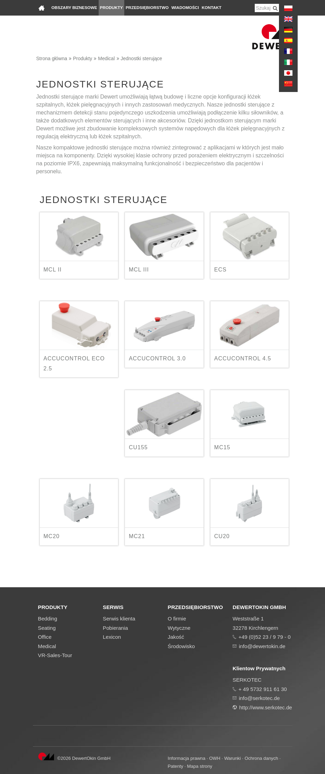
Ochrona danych (261, 758)
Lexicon (112, 637)
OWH (214, 758)
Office (45, 637)
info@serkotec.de (259, 698)
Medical (106, 58)
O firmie (177, 618)
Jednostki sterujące (141, 58)
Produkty (111, 7)
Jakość (176, 637)
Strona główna (51, 58)
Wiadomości (185, 7)
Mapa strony (199, 766)
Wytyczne (179, 628)
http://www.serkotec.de (265, 707)
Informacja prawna (187, 758)
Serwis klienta (119, 618)
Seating (47, 628)
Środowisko (181, 646)
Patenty (175, 766)
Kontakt (212, 7)
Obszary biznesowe (74, 7)
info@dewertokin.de (262, 646)
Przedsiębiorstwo (147, 7)
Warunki (232, 758)
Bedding (47, 618)
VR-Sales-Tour (55, 655)
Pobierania (115, 628)
